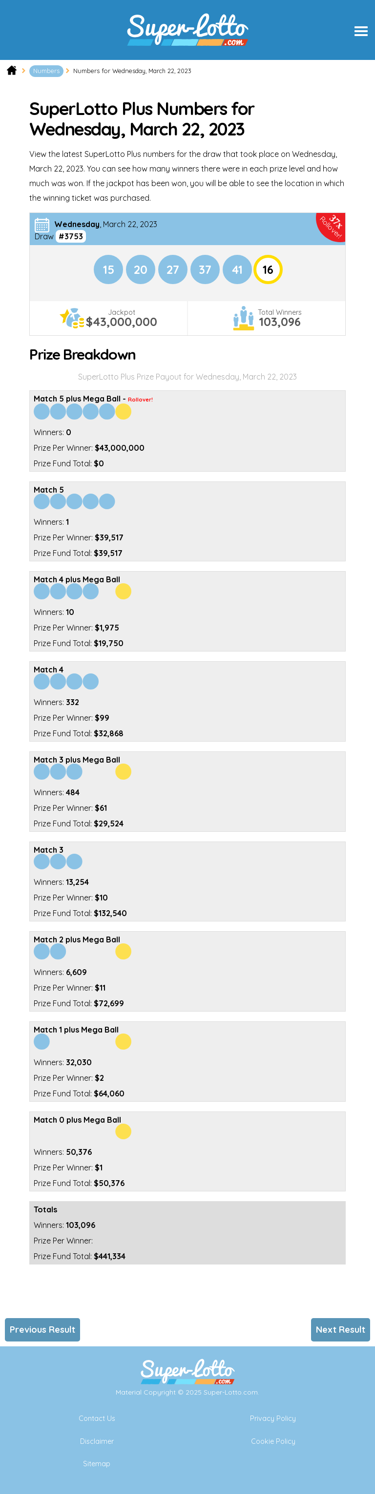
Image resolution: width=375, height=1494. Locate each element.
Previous (42, 1329)
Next (340, 1329)
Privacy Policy (273, 1418)
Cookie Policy (273, 1441)
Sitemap (96, 1463)
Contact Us (97, 1418)
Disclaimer (97, 1441)
